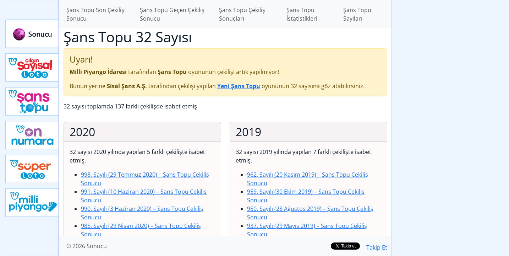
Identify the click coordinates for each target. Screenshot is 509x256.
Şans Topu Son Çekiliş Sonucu (95, 14)
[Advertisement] (450, 112)
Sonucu (32, 34)
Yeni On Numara (32, 135)
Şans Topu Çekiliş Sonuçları (242, 14)
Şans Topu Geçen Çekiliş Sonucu (172, 14)
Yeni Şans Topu (32, 101)
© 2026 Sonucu (86, 246)
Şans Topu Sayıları (357, 14)
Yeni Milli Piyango (32, 202)
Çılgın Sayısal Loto (32, 67)
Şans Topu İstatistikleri (301, 14)
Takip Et (376, 247)
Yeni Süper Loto (32, 169)
